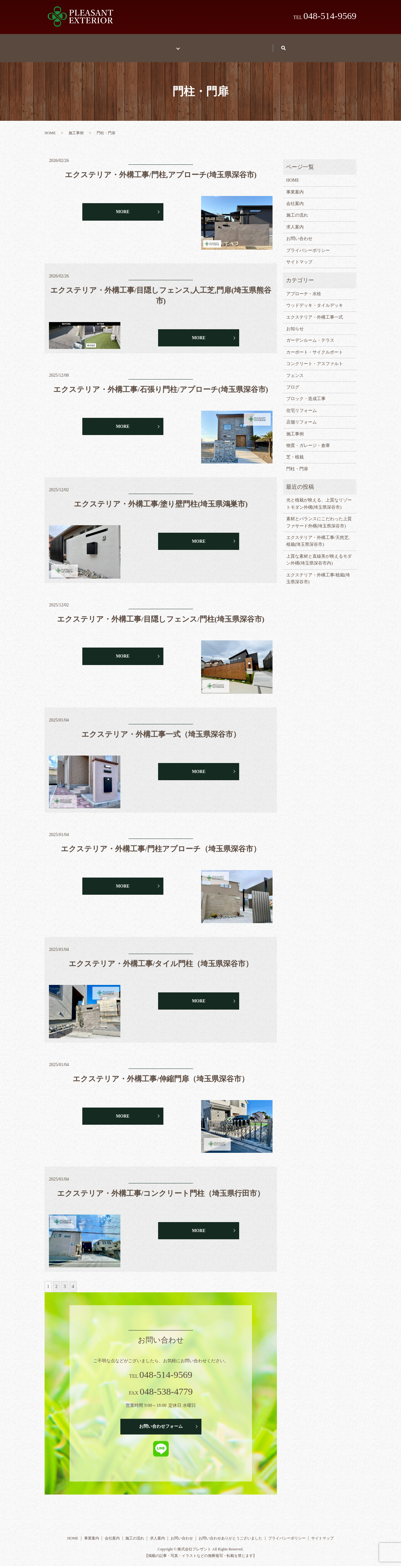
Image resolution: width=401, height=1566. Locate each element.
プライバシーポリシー (308, 244)
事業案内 (125, 44)
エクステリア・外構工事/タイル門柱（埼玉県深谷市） (161, 958)
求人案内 (240, 44)
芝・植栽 (295, 451)
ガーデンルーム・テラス (310, 334)
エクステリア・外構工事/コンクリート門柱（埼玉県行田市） (161, 1187)
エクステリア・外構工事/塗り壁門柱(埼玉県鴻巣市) (161, 498)
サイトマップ (299, 256)
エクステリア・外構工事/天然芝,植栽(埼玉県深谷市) (318, 535)
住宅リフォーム (301, 404)
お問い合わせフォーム (161, 1420)
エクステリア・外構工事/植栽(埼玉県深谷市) (318, 572)
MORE (123, 205)
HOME (88, 44)
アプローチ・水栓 (303, 288)
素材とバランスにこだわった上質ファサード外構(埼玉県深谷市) (319, 516)
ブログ (292, 381)
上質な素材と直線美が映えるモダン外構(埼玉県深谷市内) (319, 554)
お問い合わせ (284, 44)
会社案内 (295, 197)
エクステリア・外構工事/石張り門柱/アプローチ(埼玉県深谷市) (160, 383)
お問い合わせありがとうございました (230, 1532)
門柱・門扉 (297, 463)
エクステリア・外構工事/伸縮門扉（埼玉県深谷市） (161, 1073)
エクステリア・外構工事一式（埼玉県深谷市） (160, 728)
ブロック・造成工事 (306, 392)
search (324, 45)
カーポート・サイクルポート (314, 346)
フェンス (295, 369)
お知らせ (295, 323)
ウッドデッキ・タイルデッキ (314, 299)
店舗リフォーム (301, 416)
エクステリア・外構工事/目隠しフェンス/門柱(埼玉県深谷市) (160, 613)
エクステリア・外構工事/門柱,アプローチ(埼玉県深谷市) (161, 169)
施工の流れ (199, 44)
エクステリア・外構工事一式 (314, 311)
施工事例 (164, 44)
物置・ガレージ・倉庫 (308, 439)
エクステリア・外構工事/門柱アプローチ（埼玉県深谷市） (161, 843)
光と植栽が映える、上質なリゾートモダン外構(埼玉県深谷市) (319, 497)
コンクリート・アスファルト (314, 357)
